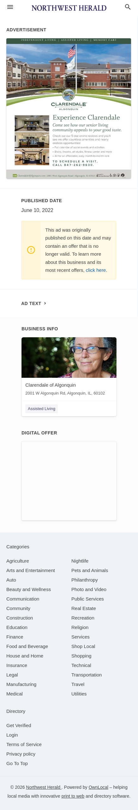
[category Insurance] (16, 665)
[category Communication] (22, 598)
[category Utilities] (79, 693)
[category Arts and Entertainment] (30, 570)
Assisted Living (41, 408)
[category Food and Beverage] (27, 646)
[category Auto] (11, 580)
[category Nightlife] (80, 561)
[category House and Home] (24, 655)
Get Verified (18, 725)
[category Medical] (14, 693)
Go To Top (17, 763)
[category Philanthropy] (85, 580)
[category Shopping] (81, 655)
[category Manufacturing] (21, 684)
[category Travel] (78, 684)
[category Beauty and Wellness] (28, 589)
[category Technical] (81, 665)
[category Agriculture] (17, 561)
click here (96, 270)
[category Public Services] (88, 598)
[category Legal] (12, 674)
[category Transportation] (87, 674)
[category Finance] (14, 636)
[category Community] (18, 608)
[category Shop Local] (83, 646)
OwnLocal (98, 787)
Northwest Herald (43, 787)
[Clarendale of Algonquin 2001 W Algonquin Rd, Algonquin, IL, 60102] (69, 368)
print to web (72, 796)
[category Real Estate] (84, 608)
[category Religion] (80, 627)
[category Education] (17, 627)
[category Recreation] (83, 617)
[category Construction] (19, 617)
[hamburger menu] (10, 7)
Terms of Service (24, 744)
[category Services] (81, 636)
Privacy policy (20, 754)
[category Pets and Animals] (90, 570)
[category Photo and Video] (89, 589)
